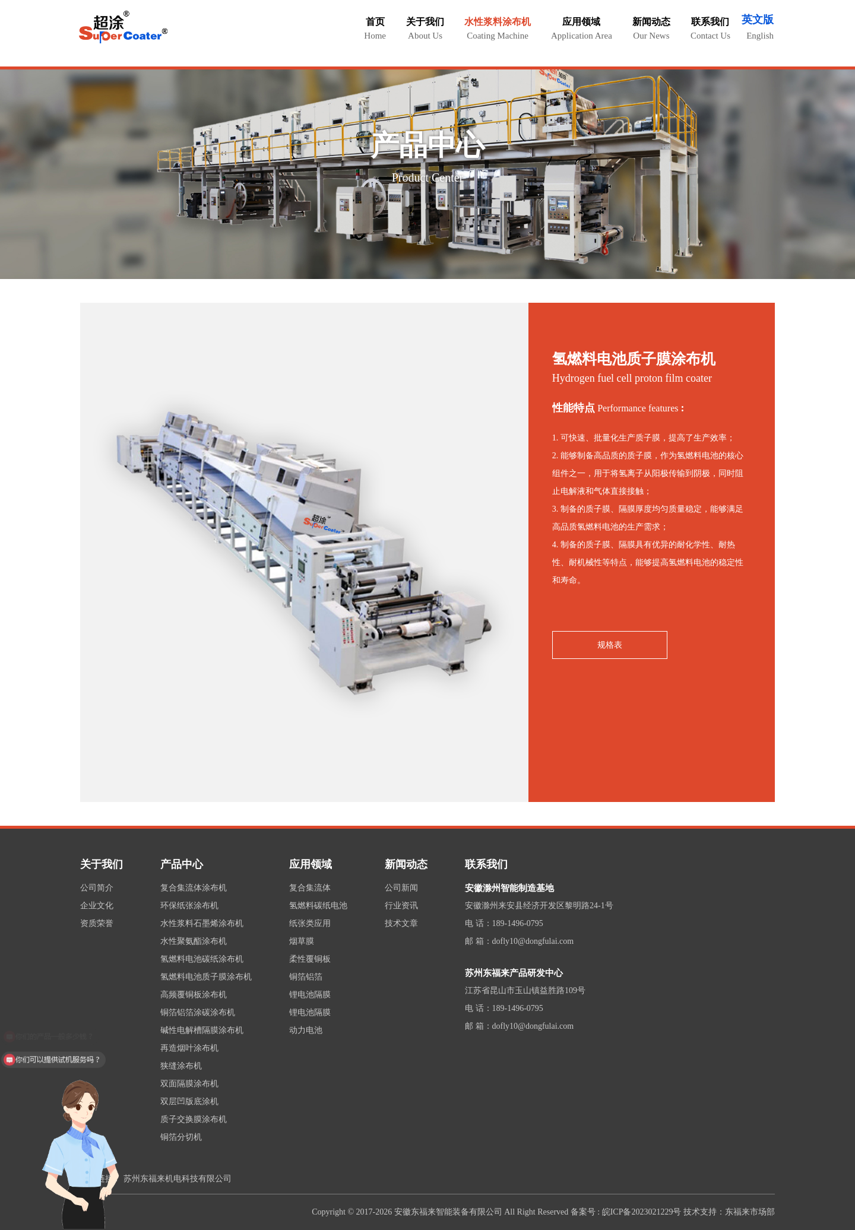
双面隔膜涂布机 (189, 1083)
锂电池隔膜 (310, 994)
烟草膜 (301, 941)
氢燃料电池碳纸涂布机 (201, 959)
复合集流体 (310, 887)
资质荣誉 (96, 923)
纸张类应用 (310, 923)
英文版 (758, 20)
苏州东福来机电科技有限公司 (178, 1178)
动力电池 (305, 1030)
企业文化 (96, 905)
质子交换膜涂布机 (193, 1119)
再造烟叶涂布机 (189, 1048)
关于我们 (425, 28)
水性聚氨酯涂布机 (193, 941)
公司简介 (96, 887)
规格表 (609, 645)
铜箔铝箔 (305, 976)
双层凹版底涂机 (189, 1101)
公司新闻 (401, 887)
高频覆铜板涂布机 (193, 994)
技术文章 (401, 923)
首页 (375, 28)
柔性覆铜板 (310, 959)
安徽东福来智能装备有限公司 (448, 1211)
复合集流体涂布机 (193, 887)
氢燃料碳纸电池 (318, 905)
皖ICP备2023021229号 (642, 1211)
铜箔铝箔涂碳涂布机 (197, 1012)
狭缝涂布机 (181, 1065)
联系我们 (710, 28)
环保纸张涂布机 (189, 905)
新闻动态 (651, 28)
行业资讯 (401, 905)
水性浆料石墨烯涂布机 (201, 923)
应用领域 (581, 28)
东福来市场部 (750, 1211)
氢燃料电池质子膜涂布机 (206, 976)
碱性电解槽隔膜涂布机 (201, 1030)
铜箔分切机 (181, 1137)
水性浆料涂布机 (497, 28)
